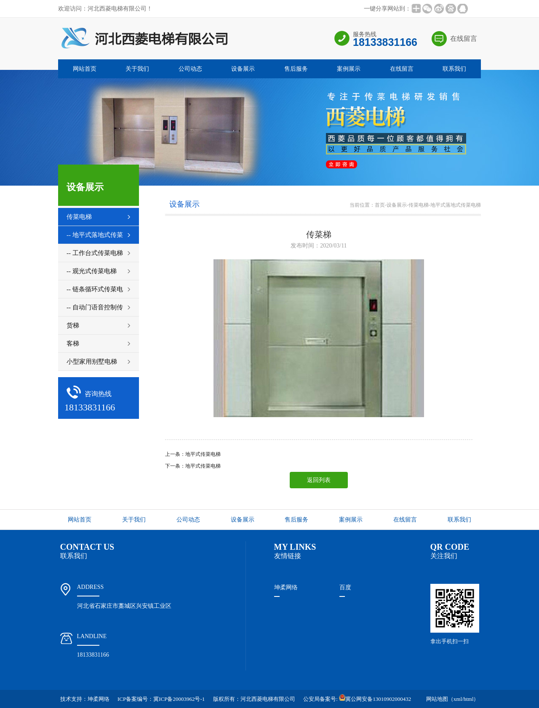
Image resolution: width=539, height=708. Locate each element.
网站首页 (84, 69)
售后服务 (296, 69)
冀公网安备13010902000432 (375, 699)
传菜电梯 (418, 205)
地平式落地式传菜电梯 (455, 205)
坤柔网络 (286, 587)
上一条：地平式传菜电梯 (193, 454)
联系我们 (454, 69)
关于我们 (137, 69)
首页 (380, 205)
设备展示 (243, 69)
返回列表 (319, 480)
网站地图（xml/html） (452, 699)
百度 (345, 587)
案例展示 (348, 69)
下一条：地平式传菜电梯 (193, 466)
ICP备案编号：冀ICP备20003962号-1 (161, 699)
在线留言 (463, 38)
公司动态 (190, 69)
